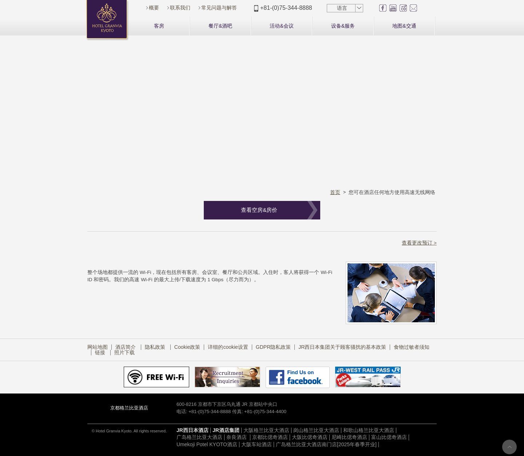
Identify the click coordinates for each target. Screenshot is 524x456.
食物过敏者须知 (411, 347)
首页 (335, 192)
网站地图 (97, 347)
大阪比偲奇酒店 (310, 437)
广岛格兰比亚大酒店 (199, 437)
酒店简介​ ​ (126, 347)
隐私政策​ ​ (156, 347)
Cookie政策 (187, 347)
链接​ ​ (101, 352)
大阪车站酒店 (256, 444)
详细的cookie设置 (228, 347)
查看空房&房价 (259, 210)
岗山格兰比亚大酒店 (316, 430)
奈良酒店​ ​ (237, 437)
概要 (154, 8)
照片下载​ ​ (125, 352)
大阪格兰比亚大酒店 (266, 430)
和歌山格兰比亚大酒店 (368, 430)
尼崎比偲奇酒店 (349, 437)
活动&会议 (281, 26)
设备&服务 (343, 26)
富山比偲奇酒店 (389, 437)
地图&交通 (404, 26)
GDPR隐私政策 (273, 347)
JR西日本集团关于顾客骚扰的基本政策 (342, 347)
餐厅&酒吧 (220, 26)
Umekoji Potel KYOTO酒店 (206, 444)
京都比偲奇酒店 (270, 437)
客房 (159, 26)
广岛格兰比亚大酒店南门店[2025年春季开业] (326, 444)
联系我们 (180, 8)
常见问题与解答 (219, 8)
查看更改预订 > (419, 243)
